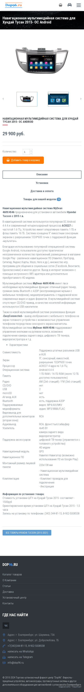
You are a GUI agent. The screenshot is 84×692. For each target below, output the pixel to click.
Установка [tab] (42, 183)
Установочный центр (14, 597)
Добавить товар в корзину (23, 160)
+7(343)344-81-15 (17, 645)
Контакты (8, 603)
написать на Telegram (20, 657)
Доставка (8, 591)
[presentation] (3, 98)
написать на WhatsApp (21, 651)
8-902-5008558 (36, 645)
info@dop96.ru (16, 662)
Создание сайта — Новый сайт (70, 687)
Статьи (7, 586)
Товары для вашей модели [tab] (42, 199)
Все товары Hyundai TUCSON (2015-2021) (27, 532)
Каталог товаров (12, 574)
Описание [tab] (42, 174)
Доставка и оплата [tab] (42, 191)
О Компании (9, 580)
